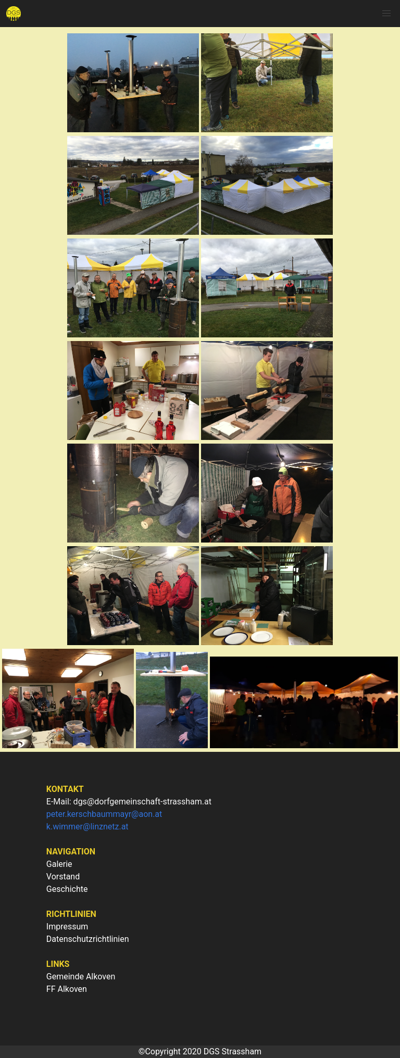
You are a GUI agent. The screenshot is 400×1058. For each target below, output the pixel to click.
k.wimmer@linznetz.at (87, 827)
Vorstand (63, 876)
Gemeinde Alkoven (81, 976)
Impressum (67, 926)
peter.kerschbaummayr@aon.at (104, 814)
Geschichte (67, 889)
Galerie (59, 864)
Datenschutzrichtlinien (87, 939)
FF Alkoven (66, 989)
